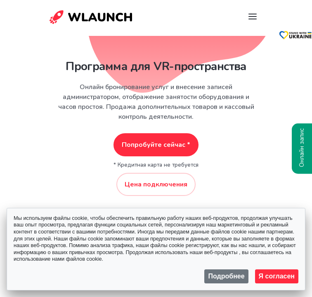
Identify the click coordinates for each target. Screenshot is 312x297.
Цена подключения (156, 184)
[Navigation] (252, 16)
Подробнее (226, 276)
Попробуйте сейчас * (156, 144)
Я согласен (277, 276)
